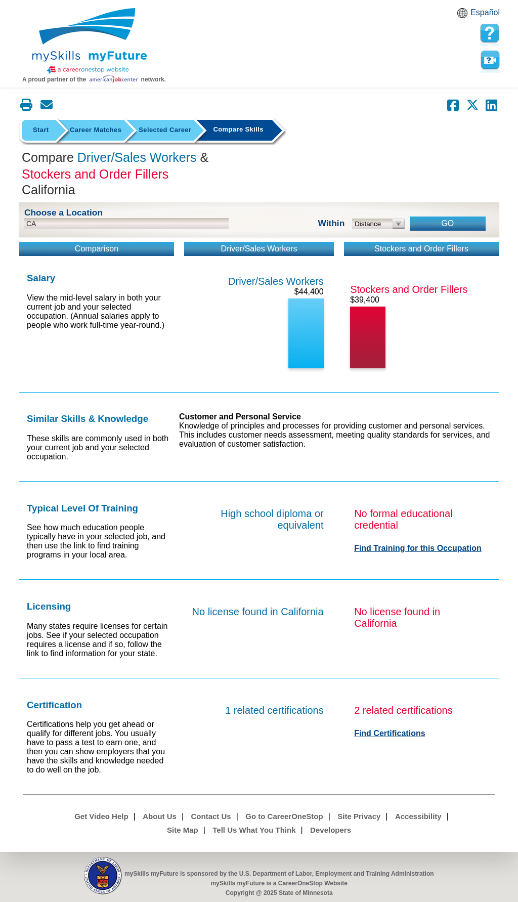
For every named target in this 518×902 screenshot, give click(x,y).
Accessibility (418, 816)
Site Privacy (358, 816)
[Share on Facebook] (453, 105)
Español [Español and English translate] (485, 12)
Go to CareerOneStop (284, 816)
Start (41, 130)
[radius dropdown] (378, 224)
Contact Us (211, 816)
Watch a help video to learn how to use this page (489, 60)
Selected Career (165, 130)
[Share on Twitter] (472, 105)
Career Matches (95, 130)
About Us (160, 816)
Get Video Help (101, 816)
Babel (463, 16)
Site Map (182, 830)
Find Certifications (389, 733)
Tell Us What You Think (253, 830)
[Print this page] (26, 105)
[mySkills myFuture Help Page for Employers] (489, 33)
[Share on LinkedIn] (492, 105)
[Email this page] (46, 105)
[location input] (126, 223)
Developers (330, 830)
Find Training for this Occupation (418, 548)
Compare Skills (238, 129)
